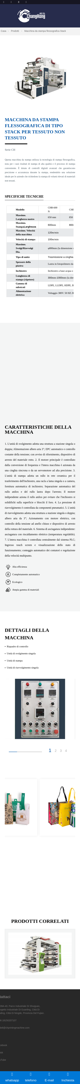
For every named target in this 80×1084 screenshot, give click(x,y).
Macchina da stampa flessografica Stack (45, 31)
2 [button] (56, 750)
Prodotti (15, 31)
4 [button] (66, 750)
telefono (31, 1077)
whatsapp (12, 1077)
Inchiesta (67, 1077)
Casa (3, 31)
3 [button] (61, 750)
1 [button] (50, 750)
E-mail (49, 1077)
